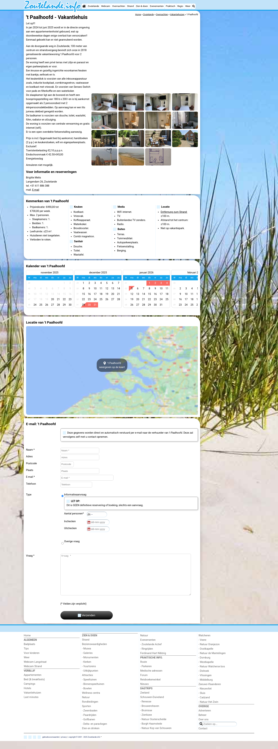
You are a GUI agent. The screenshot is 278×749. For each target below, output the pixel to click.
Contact (203, 736)
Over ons (203, 727)
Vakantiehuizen (32, 700)
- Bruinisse (146, 718)
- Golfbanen (88, 727)
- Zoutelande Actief (151, 652)
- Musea (86, 656)
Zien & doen (142, 6)
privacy (64, 745)
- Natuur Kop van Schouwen (155, 736)
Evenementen (157, 6)
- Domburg (204, 665)
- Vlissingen (205, 683)
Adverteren (205, 718)
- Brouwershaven (149, 714)
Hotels (27, 696)
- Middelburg (206, 687)
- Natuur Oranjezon (209, 652)
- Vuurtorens (89, 674)
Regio (180, 6)
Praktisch (170, 6)
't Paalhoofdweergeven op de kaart (112, 365)
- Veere (202, 647)
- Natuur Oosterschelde (153, 727)
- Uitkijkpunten (90, 678)
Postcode (31, 463)
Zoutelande (93, 6)
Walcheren (204, 643)
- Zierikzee (146, 722)
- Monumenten (90, 665)
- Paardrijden (89, 723)
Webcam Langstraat (35, 669)
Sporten (86, 714)
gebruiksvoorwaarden (50, 745)
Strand (130, 6)
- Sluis (202, 701)
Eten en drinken (90, 736)
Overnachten (118, 6)
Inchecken (70, 521)
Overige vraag (72, 541)
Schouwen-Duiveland (152, 705)
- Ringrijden (146, 656)
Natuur (86, 705)
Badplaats (29, 652)
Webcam (105, 6)
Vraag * (30, 555)
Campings (29, 691)
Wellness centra (91, 700)
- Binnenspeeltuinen (93, 692)
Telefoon (31, 483)
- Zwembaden (90, 718)
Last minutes (31, 705)
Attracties (87, 683)
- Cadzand (204, 705)
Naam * (30, 449)
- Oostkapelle (206, 656)
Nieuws (144, 692)
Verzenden (86, 623)
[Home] (84, 6)
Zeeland (144, 700)
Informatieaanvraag (75, 494)
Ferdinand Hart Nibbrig (153, 661)
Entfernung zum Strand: (174, 212)
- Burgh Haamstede (151, 731)
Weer (187, 6)
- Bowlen (87, 696)
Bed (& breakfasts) (34, 687)
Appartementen (32, 683)
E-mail (35, 189)
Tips (26, 656)
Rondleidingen (90, 709)
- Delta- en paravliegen (94, 731)
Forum (144, 683)
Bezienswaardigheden (94, 652)
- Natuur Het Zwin (208, 709)
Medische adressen (151, 678)
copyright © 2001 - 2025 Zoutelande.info (84, 745)
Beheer (203, 723)
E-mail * (30, 476)
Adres (29, 456)
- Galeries (87, 661)
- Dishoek (204, 678)
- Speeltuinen (89, 687)
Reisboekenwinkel (150, 687)
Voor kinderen (32, 661)
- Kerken (86, 669)
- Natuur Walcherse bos (212, 674)
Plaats (29, 470)
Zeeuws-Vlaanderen (210, 692)
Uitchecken (71, 528)
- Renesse (145, 709)
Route (143, 669)
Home (27, 643)
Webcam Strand (33, 674)
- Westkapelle (206, 670)
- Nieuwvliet (205, 696)
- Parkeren (146, 674)
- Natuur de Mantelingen (212, 661)
